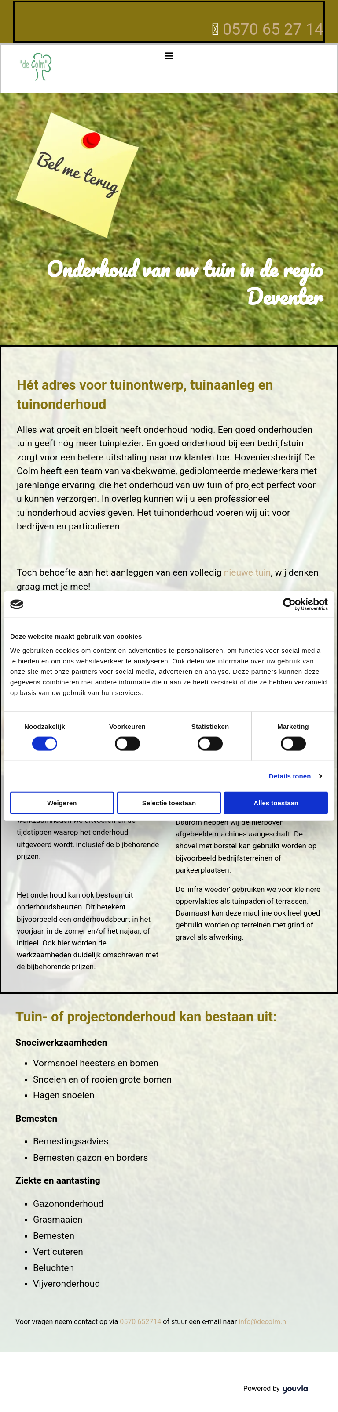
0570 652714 (140, 1322)
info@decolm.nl (263, 1322)
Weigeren (62, 802)
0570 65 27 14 (273, 29)
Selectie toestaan (169, 802)
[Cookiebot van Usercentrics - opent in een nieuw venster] (289, 604)
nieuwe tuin (247, 572)
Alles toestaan (276, 802)
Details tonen (290, 776)
